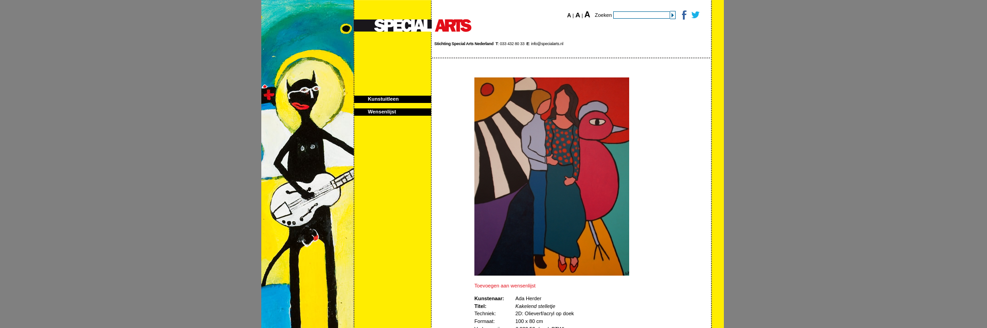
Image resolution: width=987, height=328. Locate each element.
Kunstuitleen (383, 99)
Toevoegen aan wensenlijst (504, 285)
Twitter (695, 14)
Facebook (683, 14)
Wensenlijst (382, 111)
